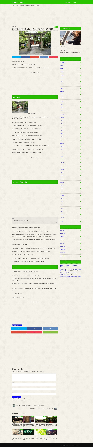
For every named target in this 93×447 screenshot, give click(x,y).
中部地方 (62, 117)
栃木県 (62, 97)
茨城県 (62, 94)
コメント (13, 372)
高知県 (62, 188)
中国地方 (62, 169)
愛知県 (62, 140)
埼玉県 (62, 104)
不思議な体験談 (63, 62)
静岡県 (62, 133)
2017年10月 (62, 252)
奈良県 (62, 152)
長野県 (62, 127)
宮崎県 (62, 214)
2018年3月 (62, 236)
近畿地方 (62, 143)
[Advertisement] (46, 16)
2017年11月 (62, 249)
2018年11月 (62, 233)
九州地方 (62, 195)
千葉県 (62, 107)
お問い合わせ (67, 2)
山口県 (62, 178)
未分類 (61, 65)
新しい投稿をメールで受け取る (19, 400)
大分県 (62, 208)
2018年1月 (62, 243)
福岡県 (62, 198)
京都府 (62, 156)
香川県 (62, 185)
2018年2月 (62, 239)
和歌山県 (62, 162)
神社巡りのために (18, 3)
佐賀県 (62, 201)
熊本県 (62, 211)
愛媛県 (62, 191)
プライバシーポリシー (76, 2)
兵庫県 (62, 165)
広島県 (62, 175)
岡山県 (62, 172)
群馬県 (62, 101)
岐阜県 (62, 136)
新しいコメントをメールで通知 (19, 398)
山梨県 (62, 130)
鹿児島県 (62, 217)
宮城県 (62, 84)
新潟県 (62, 120)
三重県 (62, 149)
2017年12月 (62, 246)
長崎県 (62, 204)
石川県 (62, 123)
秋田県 (62, 78)
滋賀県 (62, 146)
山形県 (62, 88)
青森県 (62, 75)
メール (13, 387)
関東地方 (14, 325)
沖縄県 (61, 221)
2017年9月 (62, 256)
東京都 (62, 110)
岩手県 (62, 81)
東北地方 (62, 71)
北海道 (61, 68)
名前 (13, 382)
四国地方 (62, 182)
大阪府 (62, 159)
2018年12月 (62, 230)
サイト (13, 391)
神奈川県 (19, 325)
